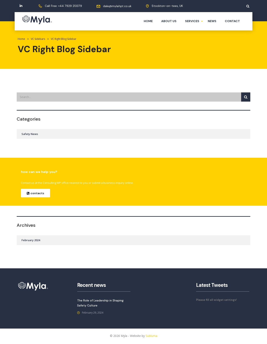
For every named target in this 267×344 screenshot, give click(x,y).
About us (168, 21)
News (212, 21)
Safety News (29, 134)
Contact (232, 21)
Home (148, 21)
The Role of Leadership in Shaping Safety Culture (100, 303)
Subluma (151, 336)
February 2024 (30, 240)
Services (192, 21)
